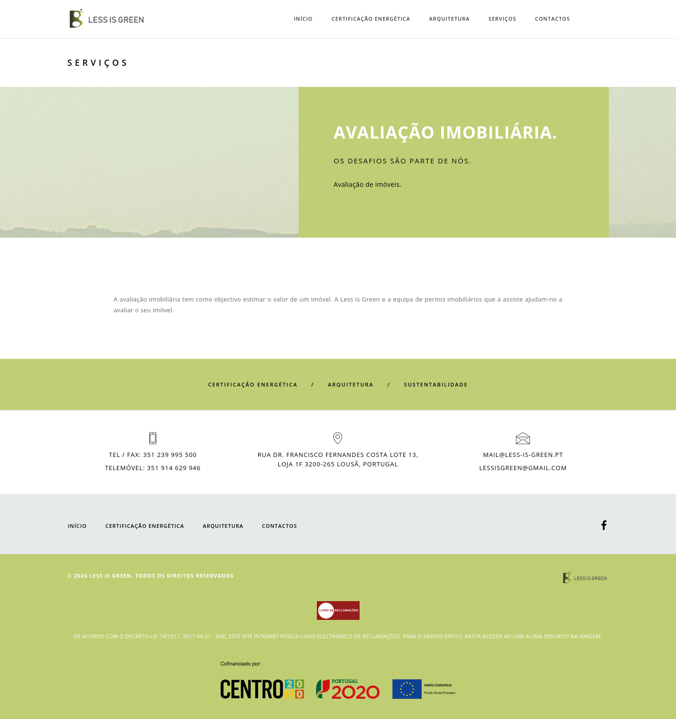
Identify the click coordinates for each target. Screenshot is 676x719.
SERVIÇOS (502, 18)
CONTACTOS (552, 18)
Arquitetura (449, 18)
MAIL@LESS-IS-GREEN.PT (523, 454)
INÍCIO (303, 18)
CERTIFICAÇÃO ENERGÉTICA (370, 18)
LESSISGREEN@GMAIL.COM (523, 468)
